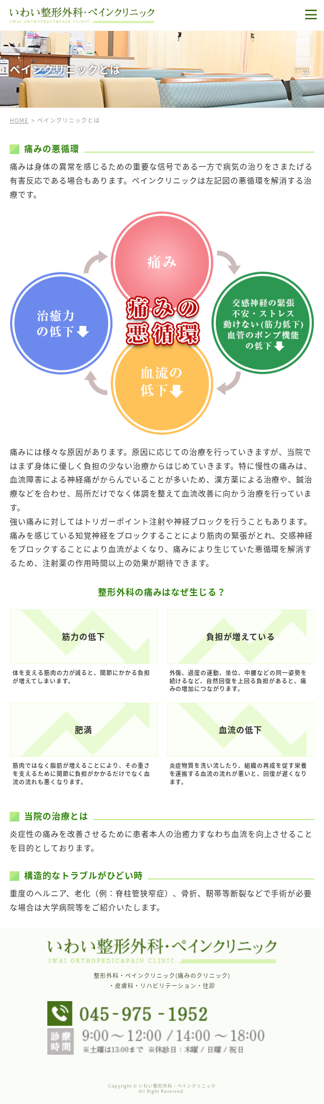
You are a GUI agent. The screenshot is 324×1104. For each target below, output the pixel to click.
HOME (19, 120)
